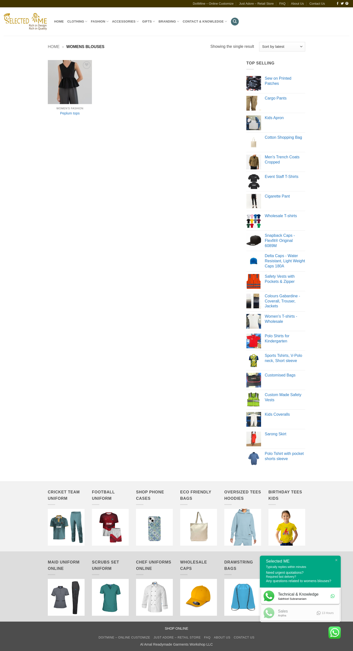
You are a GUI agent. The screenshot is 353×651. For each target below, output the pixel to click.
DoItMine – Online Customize (213, 3)
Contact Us (317, 3)
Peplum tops (70, 113)
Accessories (125, 21)
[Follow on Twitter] (342, 3)
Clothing (77, 21)
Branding (169, 21)
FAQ (282, 3)
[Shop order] (282, 46)
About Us (297, 3)
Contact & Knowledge (205, 21)
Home (59, 21)
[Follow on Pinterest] (346, 3)
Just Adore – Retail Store (256, 3)
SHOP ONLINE (176, 628)
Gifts (148, 21)
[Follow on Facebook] (337, 3)
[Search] (235, 22)
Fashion (100, 21)
